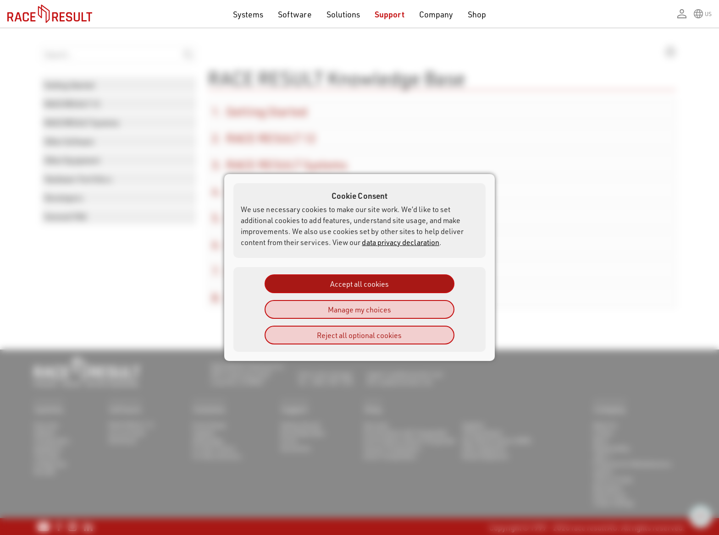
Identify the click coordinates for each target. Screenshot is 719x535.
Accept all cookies (359, 284)
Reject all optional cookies (359, 335)
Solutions (343, 14)
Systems (248, 14)
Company (436, 14)
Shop (477, 14)
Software (295, 14)
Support (389, 14)
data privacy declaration (400, 242)
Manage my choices (359, 309)
